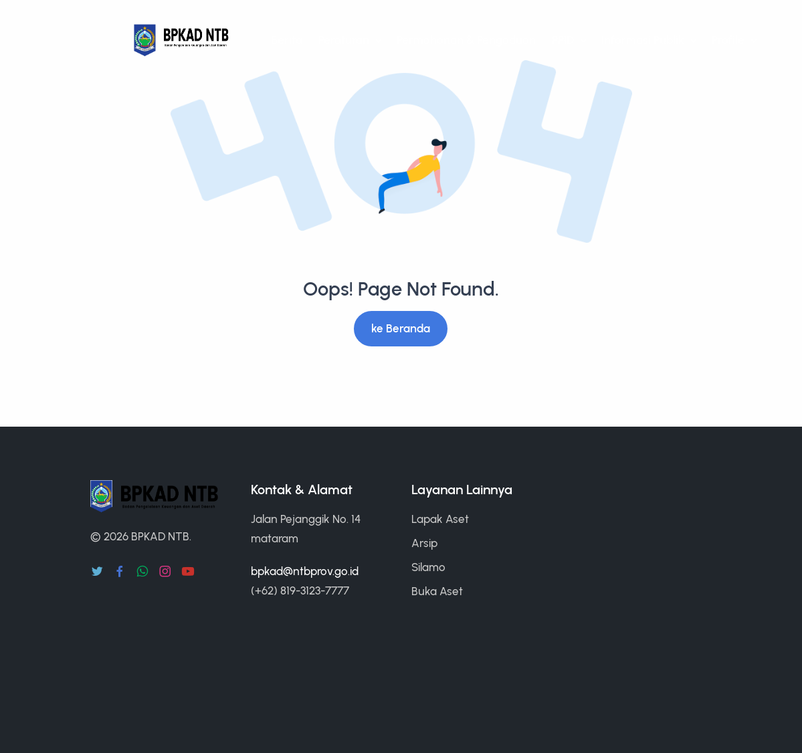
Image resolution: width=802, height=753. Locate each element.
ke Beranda (400, 328)
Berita (286, 40)
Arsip (424, 543)
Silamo (428, 567)
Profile (729, 40)
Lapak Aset (440, 519)
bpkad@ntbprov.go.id (305, 571)
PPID (564, 40)
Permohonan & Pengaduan (466, 40)
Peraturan (345, 40)
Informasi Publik (644, 40)
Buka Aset (437, 591)
